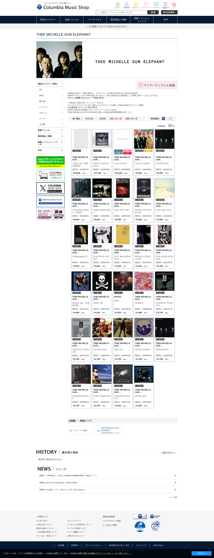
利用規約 (74, 545)
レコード (43, 107)
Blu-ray (42, 101)
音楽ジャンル (71, 19)
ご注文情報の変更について (46, 532)
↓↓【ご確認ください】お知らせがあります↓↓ (107, 26)
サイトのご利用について (76, 528)
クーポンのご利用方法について (79, 524)
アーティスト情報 (80, 430)
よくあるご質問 (110, 525)
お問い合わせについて (75, 536)
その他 (42, 124)
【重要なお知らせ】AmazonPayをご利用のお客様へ (58, 483)
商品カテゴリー (48, 19)
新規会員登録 (109, 516)
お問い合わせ (158, 545)
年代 (166, 19)
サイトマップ (141, 545)
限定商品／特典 (118, 19)
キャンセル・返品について (46, 536)
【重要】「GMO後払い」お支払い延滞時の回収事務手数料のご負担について (68, 476)
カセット (43, 113)
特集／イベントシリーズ (142, 19)
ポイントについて (74, 521)
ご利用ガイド (42, 516)
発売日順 (89, 118)
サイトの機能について (75, 532)
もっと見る (173, 497)
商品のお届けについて (44, 528)
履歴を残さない (169, 453)
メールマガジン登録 (112, 521)
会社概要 (61, 545)
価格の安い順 (131, 118)
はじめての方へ (42, 521)
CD (40, 89)
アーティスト (95, 19)
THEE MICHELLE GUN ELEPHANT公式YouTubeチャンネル (110, 430)
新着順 (103, 118)
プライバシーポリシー (93, 545)
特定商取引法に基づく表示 (119, 545)
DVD (41, 95)
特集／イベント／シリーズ (48, 143)
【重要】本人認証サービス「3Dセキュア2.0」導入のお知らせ (62, 490)
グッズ (42, 118)
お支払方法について (44, 524)
